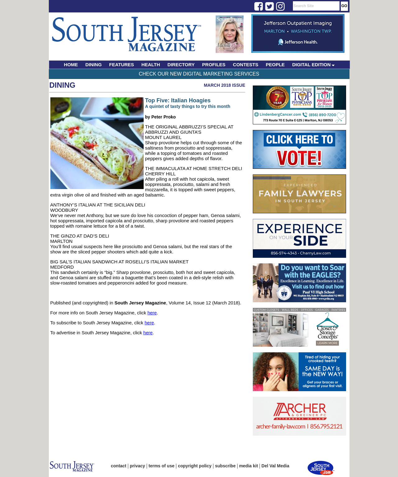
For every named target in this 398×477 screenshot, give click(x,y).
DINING (94, 64)
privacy (137, 465)
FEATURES (121, 64)
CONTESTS (245, 64)
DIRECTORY (181, 64)
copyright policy (194, 465)
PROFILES (213, 64)
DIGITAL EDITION (313, 64)
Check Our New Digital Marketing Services (199, 73)
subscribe (225, 465)
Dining (62, 85)
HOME (71, 64)
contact (119, 465)
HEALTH (150, 64)
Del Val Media (275, 465)
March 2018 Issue (224, 85)
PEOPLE (275, 64)
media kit (248, 465)
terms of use (161, 465)
